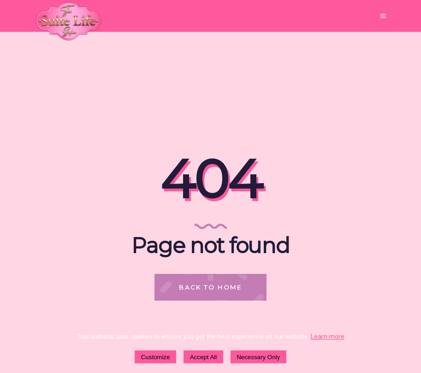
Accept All (203, 357)
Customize (155, 357)
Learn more (327, 336)
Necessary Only (258, 357)
